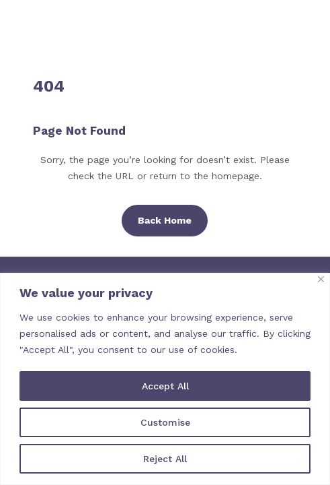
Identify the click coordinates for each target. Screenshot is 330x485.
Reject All (165, 458)
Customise (165, 422)
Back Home (165, 220)
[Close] (321, 279)
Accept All (165, 386)
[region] (165, 379)
